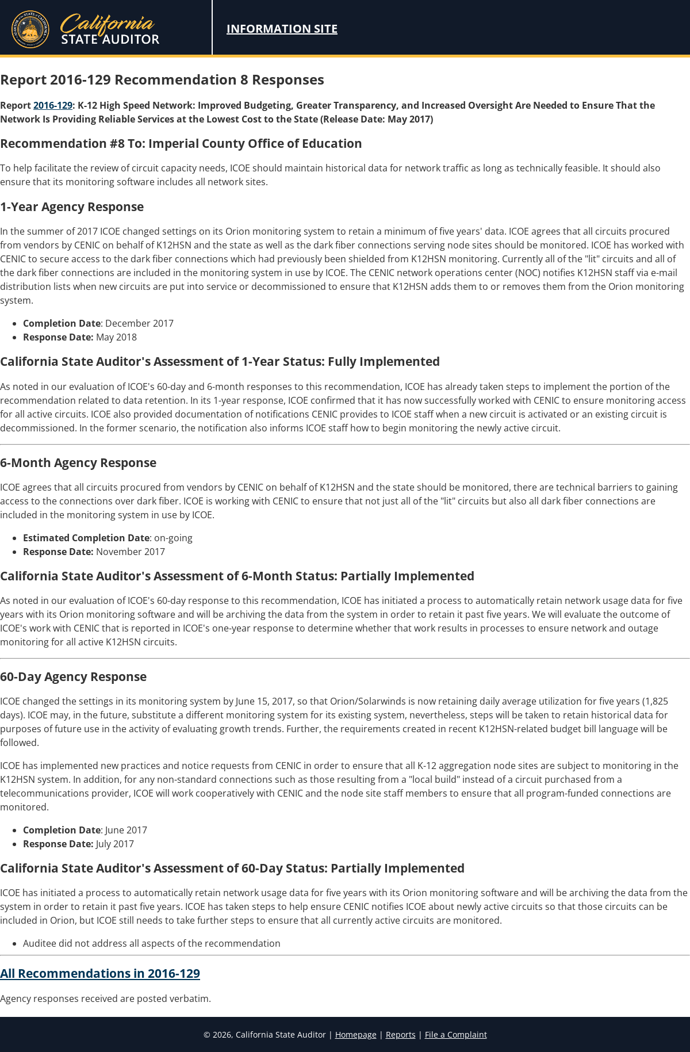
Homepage (356, 1034)
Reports (401, 1034)
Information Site (282, 28)
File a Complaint (456, 1034)
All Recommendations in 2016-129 (100, 973)
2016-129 (52, 105)
